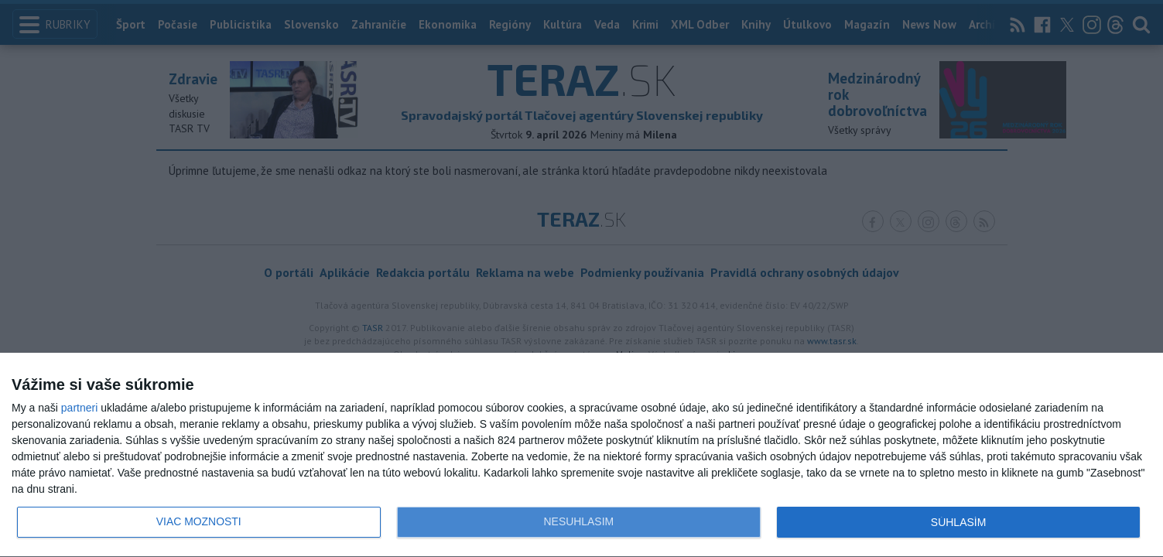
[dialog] (581, 455)
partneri (79, 407)
